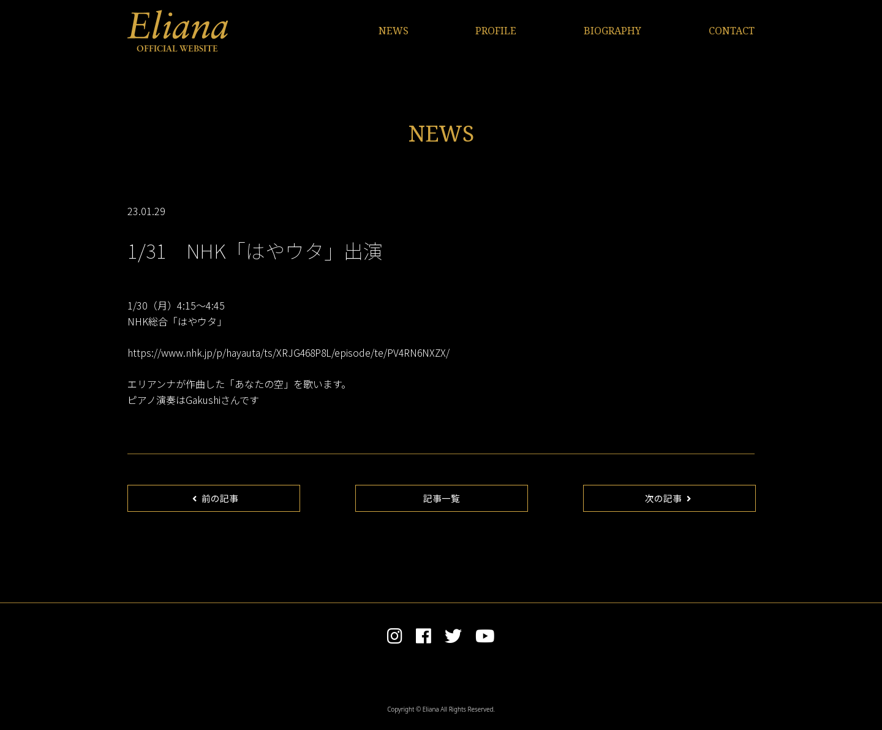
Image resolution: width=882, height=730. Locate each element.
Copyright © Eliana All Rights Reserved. (441, 712)
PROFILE (495, 31)
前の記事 (215, 499)
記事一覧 (441, 499)
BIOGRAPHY (612, 31)
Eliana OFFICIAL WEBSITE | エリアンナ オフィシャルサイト (177, 30)
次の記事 (668, 499)
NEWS (394, 31)
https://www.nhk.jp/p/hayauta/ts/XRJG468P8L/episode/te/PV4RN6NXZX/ (290, 352)
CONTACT (732, 31)
